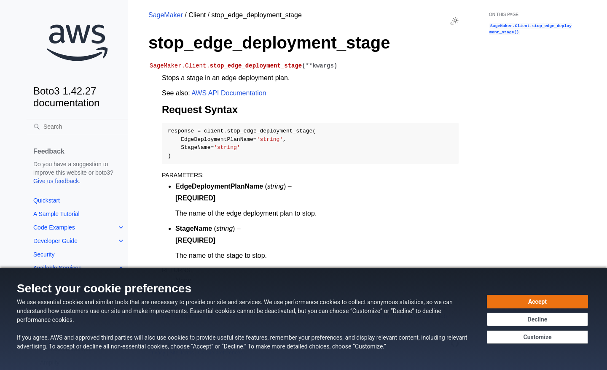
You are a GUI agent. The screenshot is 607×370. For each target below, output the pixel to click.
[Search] (77, 126)
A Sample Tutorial (56, 214)
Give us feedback (56, 181)
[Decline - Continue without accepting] (537, 319)
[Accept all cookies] (537, 301)
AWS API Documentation (228, 93)
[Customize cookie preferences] (537, 337)
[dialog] (303, 319)
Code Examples (54, 227)
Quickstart (46, 200)
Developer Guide (55, 241)
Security (44, 254)
